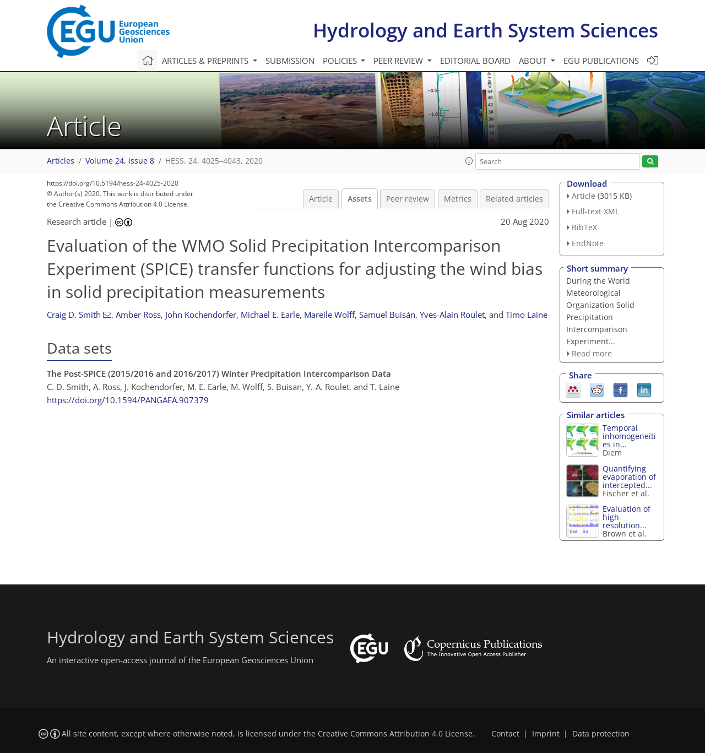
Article (321, 199)
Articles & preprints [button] (206, 60)
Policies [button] (341, 60)
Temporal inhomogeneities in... (629, 435)
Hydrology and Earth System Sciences (485, 30)
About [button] (534, 60)
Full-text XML (595, 211)
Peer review (407, 199)
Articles (60, 161)
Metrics (457, 199)
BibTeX (584, 227)
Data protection (601, 734)
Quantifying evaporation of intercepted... (629, 476)
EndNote (588, 243)
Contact (505, 734)
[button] (469, 161)
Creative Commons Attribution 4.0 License (395, 734)
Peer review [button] (399, 60)
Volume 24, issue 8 (119, 161)
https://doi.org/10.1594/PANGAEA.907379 (128, 399)
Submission (289, 60)
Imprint (546, 734)
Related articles (514, 199)
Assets (360, 199)
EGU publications (601, 60)
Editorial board (475, 60)
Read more (592, 353)
